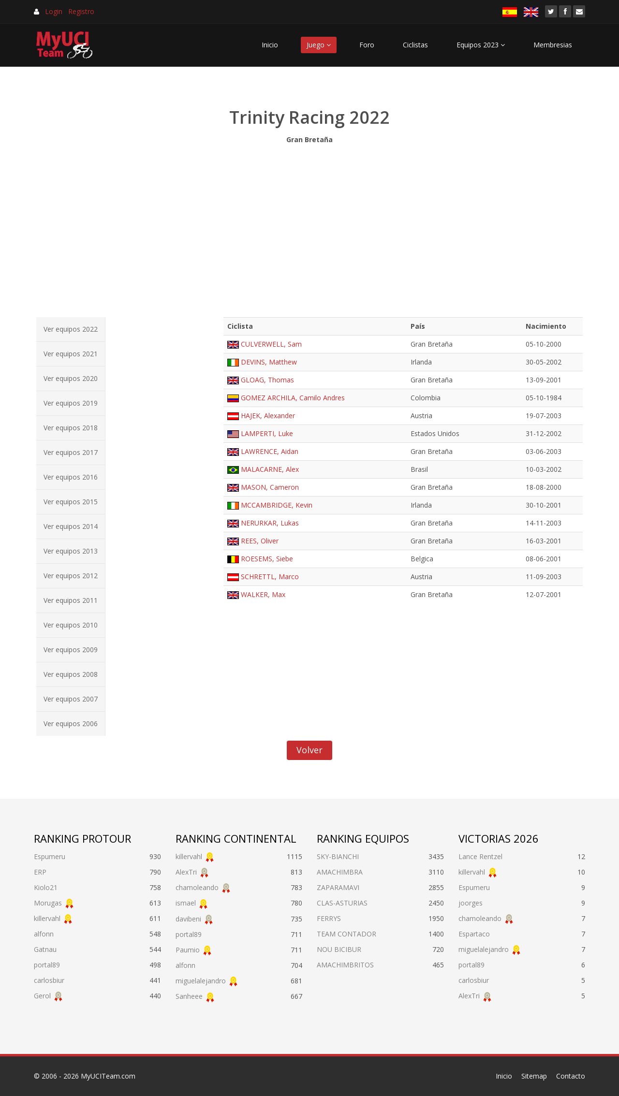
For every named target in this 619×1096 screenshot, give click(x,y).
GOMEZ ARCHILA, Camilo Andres (293, 397)
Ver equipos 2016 (71, 477)
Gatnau (45, 949)
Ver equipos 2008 (71, 674)
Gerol (42, 995)
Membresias (552, 44)
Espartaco (474, 933)
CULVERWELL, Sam (271, 344)
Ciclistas (415, 44)
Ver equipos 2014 (71, 526)
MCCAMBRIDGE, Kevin (276, 505)
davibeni (188, 918)
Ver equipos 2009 (71, 649)
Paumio (188, 949)
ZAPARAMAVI (338, 887)
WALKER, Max (263, 594)
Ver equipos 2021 (71, 353)
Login (53, 11)
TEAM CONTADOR (346, 933)
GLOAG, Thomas (267, 379)
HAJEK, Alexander (268, 415)
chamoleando (197, 887)
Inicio (270, 44)
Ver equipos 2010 (71, 624)
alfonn (44, 933)
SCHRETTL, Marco (270, 576)
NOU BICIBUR (339, 949)
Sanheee (189, 996)
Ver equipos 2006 (71, 723)
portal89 (47, 964)
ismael (186, 902)
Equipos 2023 (481, 44)
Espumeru (49, 856)
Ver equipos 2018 (71, 427)
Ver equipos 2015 (71, 501)
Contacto (570, 1076)
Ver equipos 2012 (71, 575)
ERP (40, 872)
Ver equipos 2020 (71, 378)
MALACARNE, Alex (270, 469)
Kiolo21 (46, 887)
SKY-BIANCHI (338, 856)
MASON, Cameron (270, 487)
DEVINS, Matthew (269, 361)
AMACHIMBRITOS (345, 964)
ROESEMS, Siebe (267, 558)
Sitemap (534, 1076)
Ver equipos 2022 (71, 329)
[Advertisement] (309, 228)
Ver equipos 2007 (71, 698)
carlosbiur (49, 980)
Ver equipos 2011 (71, 600)
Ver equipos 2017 (71, 452)
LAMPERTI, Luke (267, 433)
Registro (81, 11)
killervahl (47, 918)
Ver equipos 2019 (71, 403)
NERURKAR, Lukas (270, 522)
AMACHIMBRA (340, 872)
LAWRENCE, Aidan (269, 451)
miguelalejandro (201, 980)
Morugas (48, 902)
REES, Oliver (260, 540)
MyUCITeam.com (108, 1076)
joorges (470, 902)
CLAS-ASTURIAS (342, 902)
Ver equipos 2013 (71, 550)
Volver (309, 750)
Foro (366, 44)
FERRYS (329, 918)
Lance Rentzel (480, 856)
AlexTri (186, 872)
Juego (319, 44)
